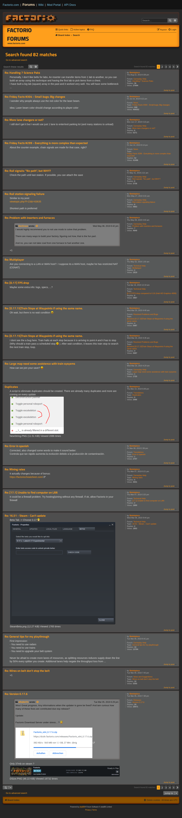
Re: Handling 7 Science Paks (22, 73)
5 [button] (173, 66)
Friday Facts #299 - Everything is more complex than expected (149, 155)
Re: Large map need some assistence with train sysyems (40, 364)
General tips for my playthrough (145, 645)
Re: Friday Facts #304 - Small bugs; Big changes (35, 97)
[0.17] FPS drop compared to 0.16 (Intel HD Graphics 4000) (151, 293)
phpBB (82, 807)
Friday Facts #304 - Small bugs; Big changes (151, 105)
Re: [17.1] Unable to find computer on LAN (31, 492)
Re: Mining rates (15, 469)
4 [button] (169, 66)
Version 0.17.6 (138, 702)
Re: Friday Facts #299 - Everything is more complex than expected (46, 143)
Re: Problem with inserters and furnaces (30, 218)
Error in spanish (139, 454)
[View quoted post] (37, 226)
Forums (28, 4)
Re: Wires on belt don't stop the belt (27, 671)
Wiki (41, 4)
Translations (138, 393)
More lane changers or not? (143, 128)
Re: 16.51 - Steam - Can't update (25, 516)
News (135, 103)
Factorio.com (11, 4)
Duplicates (136, 395)
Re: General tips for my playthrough (27, 636)
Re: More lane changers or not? (24, 120)
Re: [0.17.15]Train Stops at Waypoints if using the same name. (44, 308)
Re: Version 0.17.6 (16, 694)
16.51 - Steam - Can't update (144, 524)
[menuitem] (77, 29)
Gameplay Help (139, 79)
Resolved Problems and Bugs (145, 314)
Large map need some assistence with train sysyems (154, 372)
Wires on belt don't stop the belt (145, 679)
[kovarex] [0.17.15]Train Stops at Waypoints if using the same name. (150, 320)
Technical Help (139, 266)
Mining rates (137, 477)
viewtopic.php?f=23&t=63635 (25, 201)
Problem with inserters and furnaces (147, 226)
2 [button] (162, 66)
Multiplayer (136, 268)
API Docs (70, 4)
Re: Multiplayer (14, 259)
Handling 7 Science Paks (142, 81)
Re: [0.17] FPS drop (17, 283)
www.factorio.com (16, 43)
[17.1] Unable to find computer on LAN (148, 501)
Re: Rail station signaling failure (24, 194)
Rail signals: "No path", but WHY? (146, 179)
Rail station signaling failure (143, 202)
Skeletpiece (135, 73)
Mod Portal (54, 4)
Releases (137, 700)
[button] (177, 67)
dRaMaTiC (24, 702)
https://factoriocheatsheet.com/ (26, 477)
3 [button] (166, 66)
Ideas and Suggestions (143, 677)
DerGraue (23, 226)
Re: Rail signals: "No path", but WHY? (28, 171)
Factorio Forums (19, 34)
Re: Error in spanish (17, 446)
